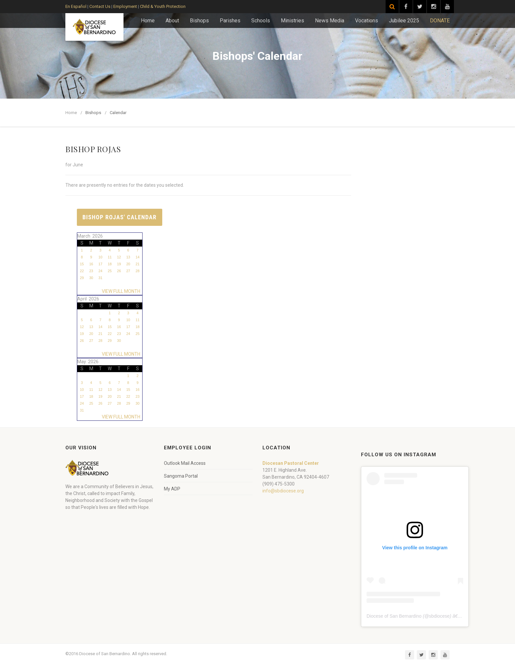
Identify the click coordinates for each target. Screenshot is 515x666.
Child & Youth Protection (163, 6)
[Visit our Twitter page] (419, 6)
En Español (75, 6)
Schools (260, 20)
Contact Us (99, 6)
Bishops (199, 20)
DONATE (440, 20)
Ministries (292, 20)
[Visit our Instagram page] (433, 6)
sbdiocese (439, 616)
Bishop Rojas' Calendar (119, 217)
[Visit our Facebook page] (406, 6)
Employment (125, 6)
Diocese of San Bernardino (394, 616)
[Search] (392, 6)
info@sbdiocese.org (283, 490)
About (172, 20)
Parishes (230, 20)
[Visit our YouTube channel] (447, 6)
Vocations (366, 20)
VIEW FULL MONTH (122, 291)
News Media (329, 20)
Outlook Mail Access (185, 463)
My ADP (172, 488)
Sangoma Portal (181, 476)
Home (148, 20)
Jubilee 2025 (404, 20)
